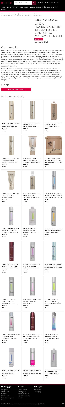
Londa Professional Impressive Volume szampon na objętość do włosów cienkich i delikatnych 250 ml (53, 303)
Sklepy (58, 2)
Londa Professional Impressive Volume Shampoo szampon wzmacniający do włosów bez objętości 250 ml (10, 303)
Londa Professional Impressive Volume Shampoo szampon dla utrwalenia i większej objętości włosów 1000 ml (32, 232)
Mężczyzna (46, 7)
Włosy (26, 7)
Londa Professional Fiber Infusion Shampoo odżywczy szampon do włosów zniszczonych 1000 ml (54, 126)
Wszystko (4, 14)
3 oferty (46, 378)
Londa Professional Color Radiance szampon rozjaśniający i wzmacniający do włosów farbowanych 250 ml (32, 303)
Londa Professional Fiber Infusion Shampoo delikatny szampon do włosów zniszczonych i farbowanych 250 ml (31, 126)
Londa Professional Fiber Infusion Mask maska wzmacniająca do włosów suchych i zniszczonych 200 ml (32, 162)
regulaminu (40, 404)
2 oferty (4, 131)
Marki (46, 2)
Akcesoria (54, 7)
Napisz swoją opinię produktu (16, 89)
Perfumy (15, 7)
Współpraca (37, 390)
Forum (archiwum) (23, 394)
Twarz (3, 7)
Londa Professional (46, 19)
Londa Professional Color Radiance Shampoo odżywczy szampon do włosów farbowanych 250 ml (11, 338)
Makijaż (9, 7)
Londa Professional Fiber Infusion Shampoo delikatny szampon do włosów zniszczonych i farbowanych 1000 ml (10, 161)
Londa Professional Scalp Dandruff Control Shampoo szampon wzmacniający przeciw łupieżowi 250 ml (10, 373)
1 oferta (25, 131)
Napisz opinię (38, 39)
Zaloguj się (37, 392)
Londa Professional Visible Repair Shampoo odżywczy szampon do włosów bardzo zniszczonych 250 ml (54, 232)
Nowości (40, 2)
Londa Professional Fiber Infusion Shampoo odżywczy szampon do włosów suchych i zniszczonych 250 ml (10, 126)
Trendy (52, 2)
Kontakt (20, 398)
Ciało (21, 7)
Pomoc (3, 400)
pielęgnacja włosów (18, 14)
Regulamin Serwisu (24, 396)
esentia (6, 2)
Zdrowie (3, 10)
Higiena (32, 7)
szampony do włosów (32, 14)
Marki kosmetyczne (7, 398)
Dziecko (38, 7)
